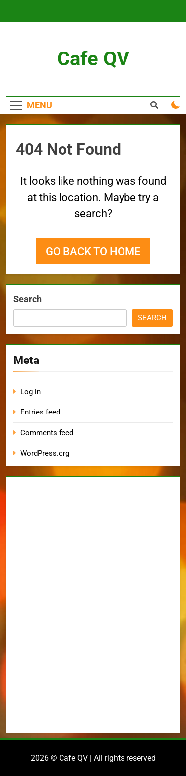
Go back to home (93, 251)
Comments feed (46, 432)
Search (27, 299)
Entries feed (40, 412)
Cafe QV (93, 58)
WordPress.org (44, 453)
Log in (30, 391)
